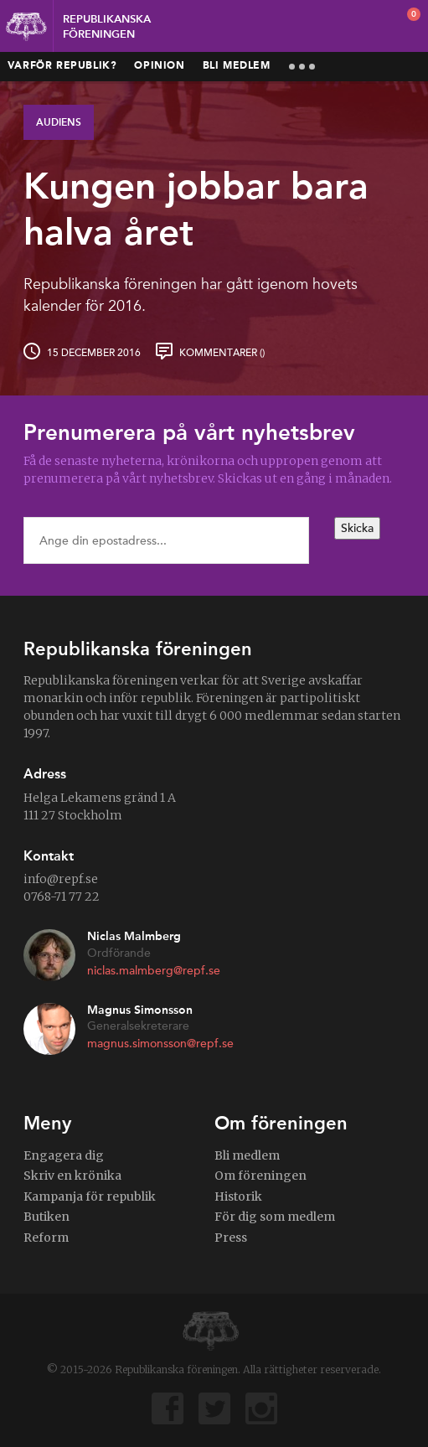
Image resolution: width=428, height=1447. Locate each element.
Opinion (159, 66)
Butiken (46, 1216)
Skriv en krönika (72, 1175)
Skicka (357, 528)
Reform (46, 1237)
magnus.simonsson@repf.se (160, 1043)
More (302, 66)
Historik (238, 1196)
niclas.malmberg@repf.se (153, 971)
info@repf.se (60, 878)
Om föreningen (260, 1175)
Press (230, 1237)
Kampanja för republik (89, 1196)
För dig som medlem (274, 1216)
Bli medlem (237, 66)
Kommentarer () (222, 353)
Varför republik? (62, 66)
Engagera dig (63, 1155)
